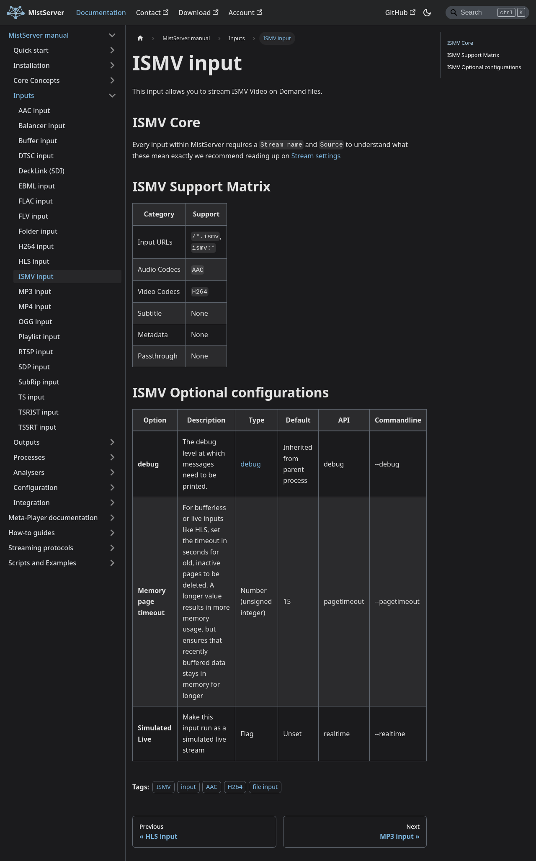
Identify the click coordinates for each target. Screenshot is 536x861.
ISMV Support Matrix (473, 55)
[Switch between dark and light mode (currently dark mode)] (427, 12)
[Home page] (140, 38)
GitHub (400, 12)
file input (265, 787)
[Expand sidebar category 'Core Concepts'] (112, 80)
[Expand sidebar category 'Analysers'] (112, 472)
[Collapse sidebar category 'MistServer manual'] (112, 35)
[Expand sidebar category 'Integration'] (112, 502)
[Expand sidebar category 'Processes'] (112, 457)
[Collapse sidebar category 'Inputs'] (112, 95)
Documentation (101, 12)
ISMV (163, 787)
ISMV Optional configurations (484, 67)
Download (198, 12)
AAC (211, 787)
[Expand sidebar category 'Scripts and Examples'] (112, 563)
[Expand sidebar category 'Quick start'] (112, 50)
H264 (235, 787)
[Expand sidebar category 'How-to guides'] (112, 532)
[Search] (487, 12)
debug (250, 464)
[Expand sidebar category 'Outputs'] (112, 442)
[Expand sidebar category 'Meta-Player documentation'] (112, 517)
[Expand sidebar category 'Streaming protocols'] (112, 547)
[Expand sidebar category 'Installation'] (112, 65)
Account (245, 12)
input (188, 787)
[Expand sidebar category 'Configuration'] (112, 487)
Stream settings (316, 155)
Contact (152, 12)
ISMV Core (460, 42)
